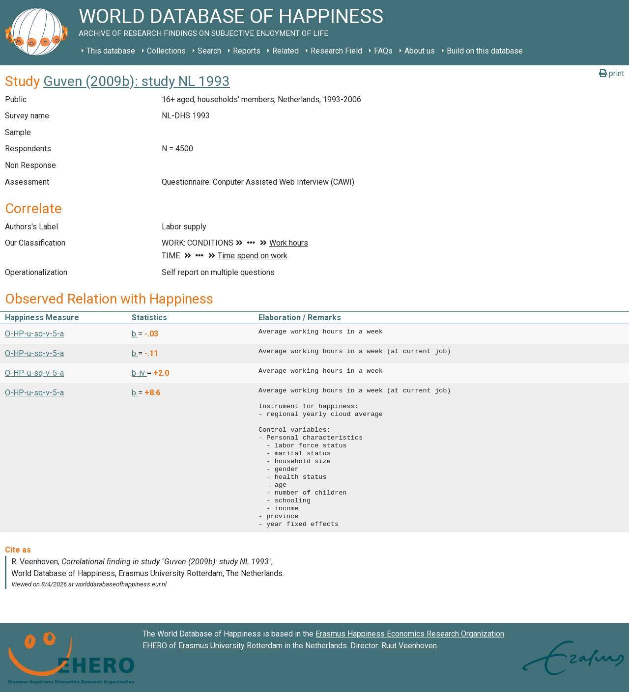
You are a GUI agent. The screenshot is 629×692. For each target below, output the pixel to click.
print (611, 73)
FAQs (383, 50)
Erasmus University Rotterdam (230, 645)
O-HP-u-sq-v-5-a (34, 333)
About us (419, 50)
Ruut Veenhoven (409, 645)
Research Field (336, 50)
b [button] (135, 333)
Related (285, 50)
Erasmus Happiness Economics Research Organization (409, 633)
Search (209, 50)
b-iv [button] (139, 373)
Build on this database (485, 50)
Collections (166, 50)
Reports (246, 50)
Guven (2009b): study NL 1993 (136, 81)
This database (110, 50)
